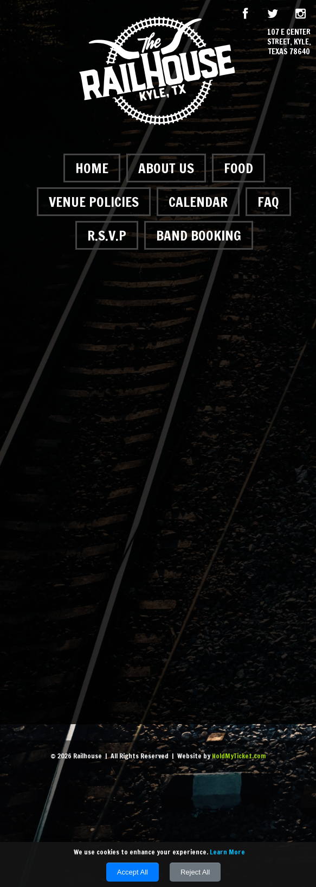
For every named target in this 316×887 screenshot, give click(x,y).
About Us (166, 168)
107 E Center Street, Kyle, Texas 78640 (289, 42)
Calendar (198, 201)
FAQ (268, 201)
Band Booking (198, 235)
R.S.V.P (106, 235)
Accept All (132, 872)
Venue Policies (94, 201)
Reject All (195, 872)
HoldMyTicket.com (239, 756)
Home (91, 168)
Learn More (227, 852)
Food (238, 168)
